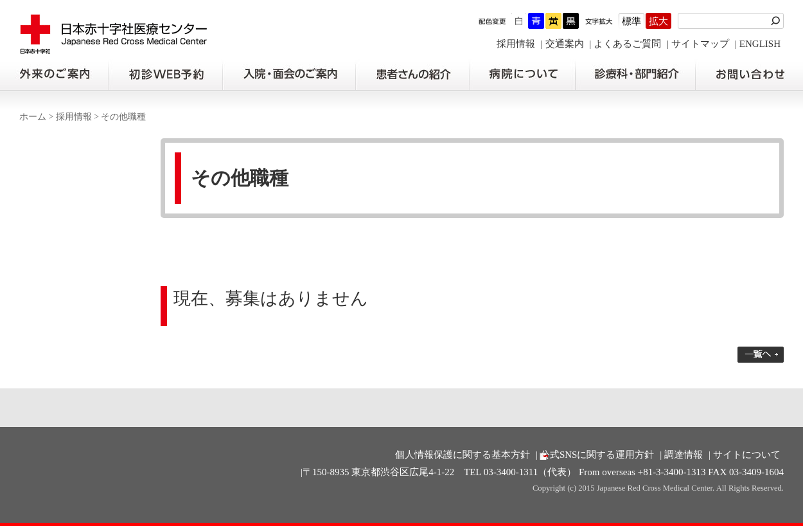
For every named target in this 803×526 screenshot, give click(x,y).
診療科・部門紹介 (636, 74)
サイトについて (747, 454)
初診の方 (165, 74)
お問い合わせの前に (749, 74)
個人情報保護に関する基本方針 (462, 454)
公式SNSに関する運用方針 (597, 454)
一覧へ (760, 355)
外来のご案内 (54, 74)
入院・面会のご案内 (289, 74)
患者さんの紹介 (412, 74)
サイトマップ (700, 44)
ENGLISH (760, 44)
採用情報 (516, 44)
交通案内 (564, 44)
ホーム (32, 117)
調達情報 (683, 454)
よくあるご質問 (627, 44)
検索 (777, 21)
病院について (522, 74)
